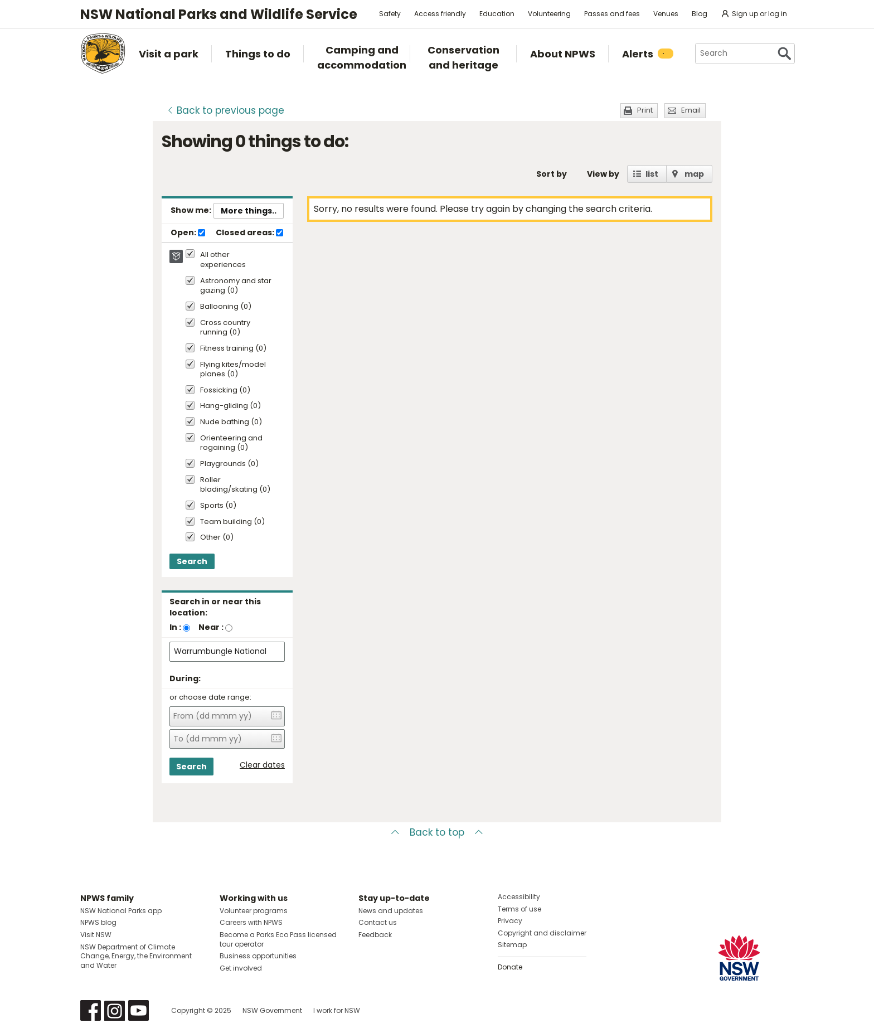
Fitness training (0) (233, 348)
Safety (390, 13)
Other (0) (217, 537)
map (694, 174)
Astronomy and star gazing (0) (235, 286)
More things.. (248, 210)
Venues (665, 13)
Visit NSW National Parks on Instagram (114, 1010)
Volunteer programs (254, 910)
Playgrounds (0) (229, 464)
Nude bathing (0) (231, 422)
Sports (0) (218, 506)
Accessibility (519, 896)
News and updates (390, 910)
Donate (510, 967)
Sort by (551, 174)
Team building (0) (232, 522)
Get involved (241, 968)
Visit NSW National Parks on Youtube (138, 1010)
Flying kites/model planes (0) (233, 369)
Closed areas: (249, 233)
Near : (211, 627)
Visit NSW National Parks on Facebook (90, 1010)
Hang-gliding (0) (230, 406)
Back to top (437, 832)
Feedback (375, 934)
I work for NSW (336, 1010)
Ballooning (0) (225, 307)
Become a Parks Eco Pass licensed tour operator (278, 939)
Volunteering (549, 13)
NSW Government (272, 1010)
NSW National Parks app (121, 910)
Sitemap (512, 944)
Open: (188, 233)
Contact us (377, 922)
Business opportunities (258, 956)
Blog (699, 13)
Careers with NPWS (251, 922)
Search (192, 561)
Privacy (510, 920)
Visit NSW (95, 934)
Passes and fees (612, 13)
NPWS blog (98, 922)
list (651, 174)
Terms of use (519, 909)
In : (175, 627)
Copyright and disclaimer (542, 933)
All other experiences (223, 260)
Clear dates (262, 765)
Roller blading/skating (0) (235, 485)
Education (496, 13)
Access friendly (440, 13)
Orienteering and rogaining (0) (231, 443)
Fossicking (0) (225, 390)
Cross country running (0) (225, 327)
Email (691, 110)
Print (645, 110)
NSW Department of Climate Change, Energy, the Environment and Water (136, 956)
